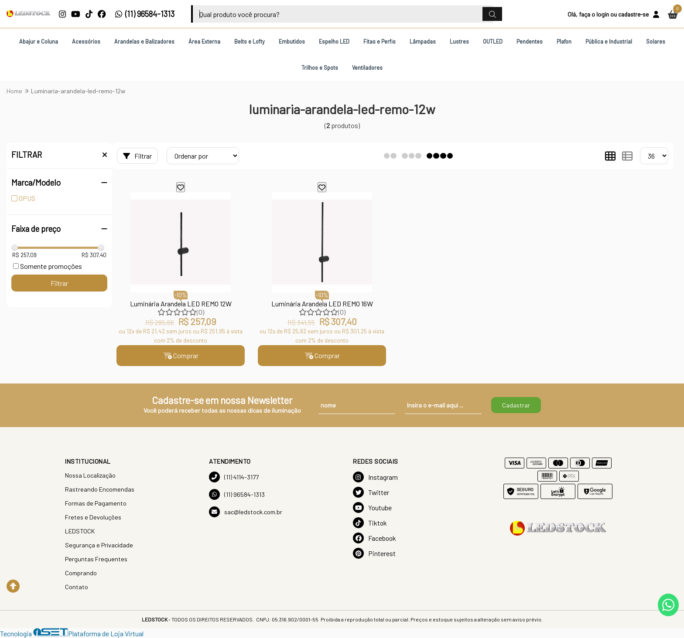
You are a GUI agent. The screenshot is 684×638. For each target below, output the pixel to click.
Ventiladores (367, 67)
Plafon (564, 41)
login (602, 14)
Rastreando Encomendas (99, 489)
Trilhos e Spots (319, 67)
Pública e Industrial (608, 41)
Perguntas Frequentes (96, 559)
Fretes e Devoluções (93, 517)
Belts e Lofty (249, 41)
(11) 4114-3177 (234, 477)
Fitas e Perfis (379, 41)
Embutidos (292, 41)
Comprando (81, 573)
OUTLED (493, 41)
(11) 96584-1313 (144, 14)
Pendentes (529, 41)
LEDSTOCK (80, 531)
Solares (655, 41)
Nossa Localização (90, 475)
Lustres (459, 41)
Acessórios (86, 41)
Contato (76, 586)
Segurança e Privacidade (99, 545)
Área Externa (204, 41)
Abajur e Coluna (38, 41)
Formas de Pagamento (96, 503)
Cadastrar (516, 405)
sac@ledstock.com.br (245, 511)
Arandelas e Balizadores (144, 41)
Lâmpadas (423, 41)
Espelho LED (334, 41)
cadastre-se (633, 14)
